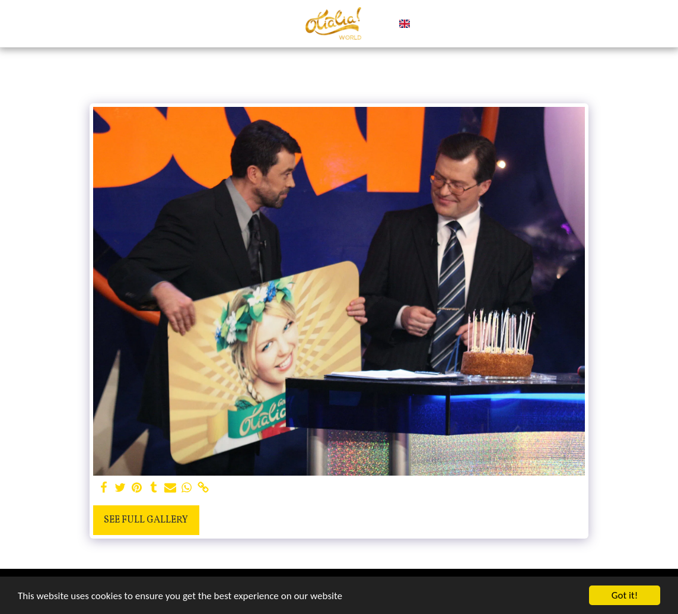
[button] (424, 24)
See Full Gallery (146, 520)
